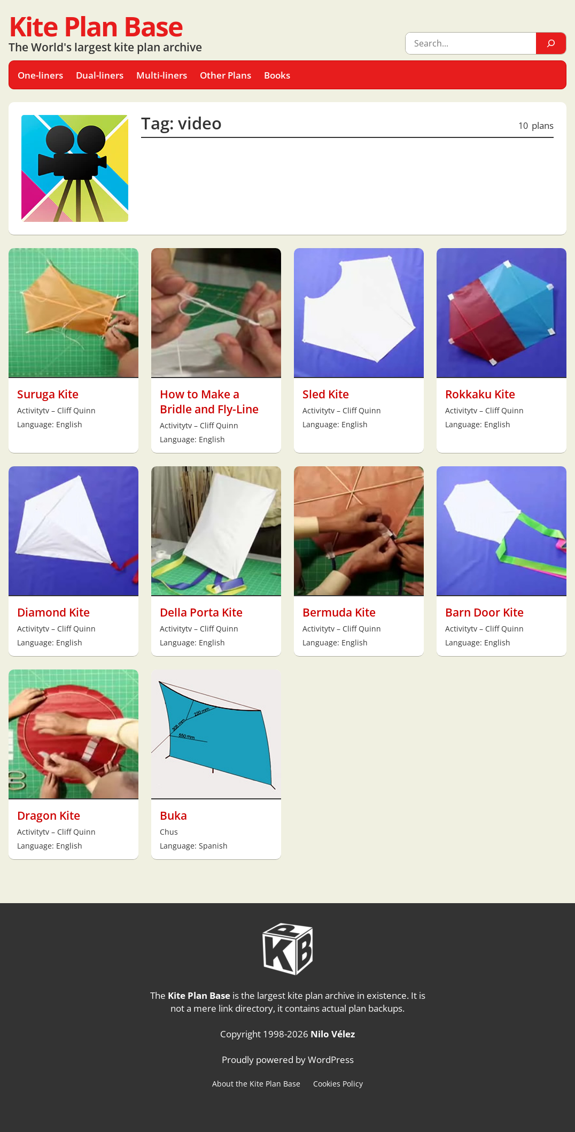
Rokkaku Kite (480, 394)
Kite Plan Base (96, 26)
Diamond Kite (53, 612)
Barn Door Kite (484, 612)
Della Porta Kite (201, 612)
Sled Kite (325, 394)
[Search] (551, 43)
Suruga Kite (48, 394)
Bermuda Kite (339, 612)
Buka (173, 815)
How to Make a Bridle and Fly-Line (209, 402)
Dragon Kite (48, 815)
